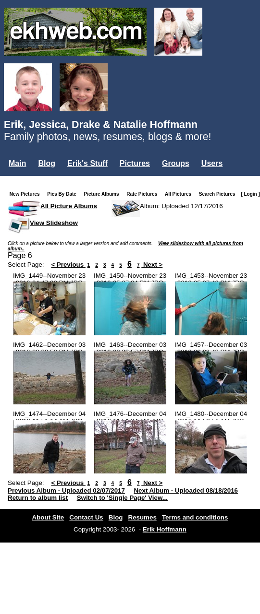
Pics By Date (63, 194)
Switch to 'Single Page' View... (122, 497)
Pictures (135, 163)
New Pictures (27, 194)
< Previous (68, 264)
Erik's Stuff (87, 163)
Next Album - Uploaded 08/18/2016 (186, 490)
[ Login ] (250, 194)
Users (212, 163)
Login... (109, 180)
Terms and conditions (195, 517)
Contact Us (86, 517)
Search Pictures (219, 194)
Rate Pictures (143, 194)
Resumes (142, 517)
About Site (48, 517)
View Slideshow (54, 222)
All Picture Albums (68, 206)
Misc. (72, 180)
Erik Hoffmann (164, 529)
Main (17, 163)
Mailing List (30, 180)
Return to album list (38, 497)
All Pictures (180, 194)
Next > (151, 264)
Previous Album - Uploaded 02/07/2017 (66, 490)
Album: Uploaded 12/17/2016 (181, 206)
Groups (175, 163)
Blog (46, 163)
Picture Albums (103, 194)
